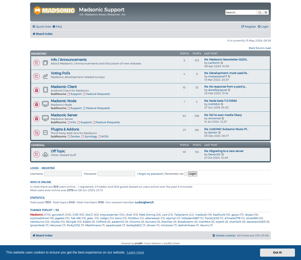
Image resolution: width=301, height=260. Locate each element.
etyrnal (171, 218)
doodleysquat (217, 90)
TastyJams (181, 214)
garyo (235, 214)
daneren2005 (256, 221)
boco (118, 218)
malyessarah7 (217, 76)
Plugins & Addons (65, 129)
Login (34, 168)
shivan (151, 225)
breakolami (186, 221)
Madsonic (39, 53)
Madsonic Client (64, 87)
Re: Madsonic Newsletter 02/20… (226, 59)
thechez (166, 221)
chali (129, 214)
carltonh (214, 62)
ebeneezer (152, 218)
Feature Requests (96, 93)
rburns (204, 225)
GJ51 (76, 214)
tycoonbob (37, 225)
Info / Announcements (69, 60)
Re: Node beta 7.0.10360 (220, 100)
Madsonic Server (64, 115)
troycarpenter (109, 214)
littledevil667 (190, 218)
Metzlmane (93, 225)
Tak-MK (76, 218)
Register (48, 168)
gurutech (58, 214)
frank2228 (212, 218)
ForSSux (133, 218)
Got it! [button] (277, 252)
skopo (249, 214)
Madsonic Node (63, 101)
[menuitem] (57, 27)
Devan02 (214, 154)
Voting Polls (60, 73)
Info (71, 122)
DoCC (89, 214)
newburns (37, 221)
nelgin (104, 218)
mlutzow (167, 225)
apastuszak (113, 225)
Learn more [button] (135, 252)
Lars (164, 214)
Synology (89, 136)
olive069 (252, 218)
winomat (214, 118)
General (38, 145)
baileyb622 (134, 225)
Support (74, 93)
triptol (220, 221)
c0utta (55, 221)
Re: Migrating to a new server (224, 151)
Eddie (87, 221)
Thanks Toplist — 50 (44, 210)
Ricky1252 (73, 225)
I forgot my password (150, 173)
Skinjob (71, 221)
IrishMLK (214, 104)
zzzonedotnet (39, 218)
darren (212, 132)
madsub (201, 214)
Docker (73, 136)
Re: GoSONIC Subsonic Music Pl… (226, 129)
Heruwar (56, 225)
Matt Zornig (147, 214)
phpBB (138, 243)
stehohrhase (186, 225)
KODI (103, 136)
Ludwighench (144, 202)
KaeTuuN (219, 214)
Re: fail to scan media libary (223, 115)
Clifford (101, 221)
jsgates (59, 218)
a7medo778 (232, 218)
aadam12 (118, 221)
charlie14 (235, 221)
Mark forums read (260, 48)
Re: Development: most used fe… (226, 73)
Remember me (176, 173)
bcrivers (150, 221)
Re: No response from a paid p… (225, 86)
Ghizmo (134, 221)
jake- (90, 218)
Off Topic (58, 151)
